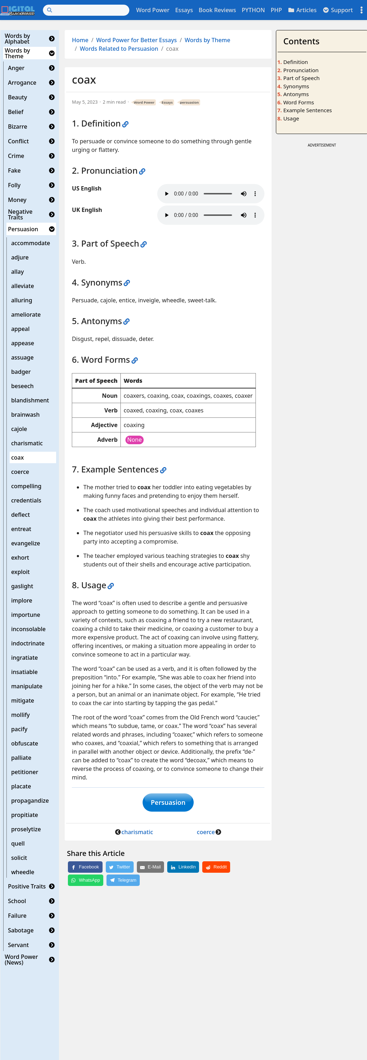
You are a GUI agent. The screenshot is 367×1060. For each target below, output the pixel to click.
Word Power (152, 10)
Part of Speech (301, 77)
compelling (26, 486)
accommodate (30, 243)
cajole (19, 429)
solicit (19, 858)
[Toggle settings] (361, 10)
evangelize (25, 543)
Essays (184, 10)
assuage (22, 357)
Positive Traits (27, 886)
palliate (21, 758)
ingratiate (24, 658)
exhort (20, 557)
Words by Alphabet (17, 38)
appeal (20, 329)
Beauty (17, 97)
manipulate (26, 686)
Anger (16, 68)
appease (22, 343)
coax (17, 457)
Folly (14, 185)
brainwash (25, 414)
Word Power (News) (21, 959)
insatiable (24, 672)
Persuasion (23, 229)
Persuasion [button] (168, 803)
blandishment (30, 400)
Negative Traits (20, 214)
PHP (276, 10)
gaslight (22, 586)
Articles (302, 10)
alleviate (22, 286)
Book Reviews (217, 10)
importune (25, 615)
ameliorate (26, 314)
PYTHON (253, 10)
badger (21, 372)
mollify (20, 715)
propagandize (30, 800)
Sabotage (21, 930)
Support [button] (337, 10)
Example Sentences (307, 110)
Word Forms (298, 102)
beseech (22, 386)
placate (21, 786)
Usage (291, 118)
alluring (21, 300)
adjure (20, 257)
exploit (20, 572)
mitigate (22, 700)
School (17, 901)
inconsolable (28, 629)
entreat (21, 529)
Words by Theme (17, 53)
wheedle (22, 872)
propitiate (24, 815)
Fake (14, 170)
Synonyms (296, 86)
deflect (20, 515)
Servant (18, 945)
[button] (52, 39)
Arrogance (22, 82)
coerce (20, 472)
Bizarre (17, 126)
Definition (295, 61)
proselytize (26, 829)
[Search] (86, 10)
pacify (19, 729)
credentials (26, 500)
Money (17, 200)
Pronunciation (301, 70)
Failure (17, 916)
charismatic (27, 443)
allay (17, 272)
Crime (16, 156)
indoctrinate (28, 643)
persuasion (189, 102)
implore (21, 600)
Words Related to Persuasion (119, 49)
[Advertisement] (322, 256)
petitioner (24, 772)
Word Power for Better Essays (136, 40)
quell (18, 843)
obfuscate (24, 743)
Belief (15, 112)
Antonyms (296, 94)
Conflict (18, 141)
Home (80, 40)
